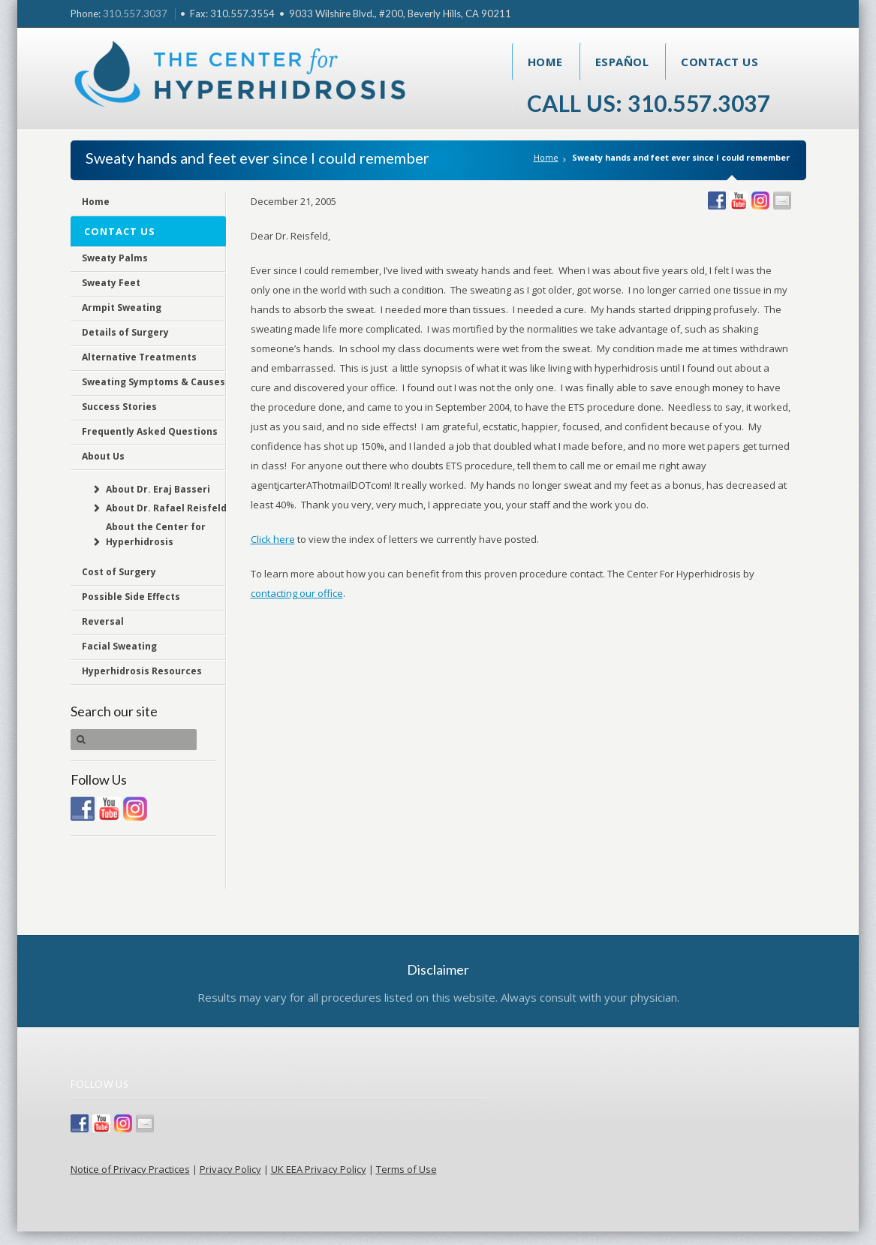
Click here (273, 539)
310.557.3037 (135, 14)
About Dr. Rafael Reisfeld (165, 508)
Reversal (103, 621)
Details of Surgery (125, 332)
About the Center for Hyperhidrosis (155, 534)
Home (545, 61)
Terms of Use (406, 1169)
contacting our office (297, 593)
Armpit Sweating (121, 307)
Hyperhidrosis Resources (142, 671)
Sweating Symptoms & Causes (153, 381)
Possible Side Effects (131, 596)
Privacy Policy (230, 1169)
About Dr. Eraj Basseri (157, 489)
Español (622, 61)
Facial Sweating (119, 646)
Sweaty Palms (115, 258)
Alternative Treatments (139, 357)
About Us (103, 456)
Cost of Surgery (119, 571)
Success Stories (119, 406)
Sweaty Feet (111, 282)
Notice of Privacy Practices (130, 1169)
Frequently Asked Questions (150, 431)
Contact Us (719, 61)
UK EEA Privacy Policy (318, 1169)
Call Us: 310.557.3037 (649, 103)
